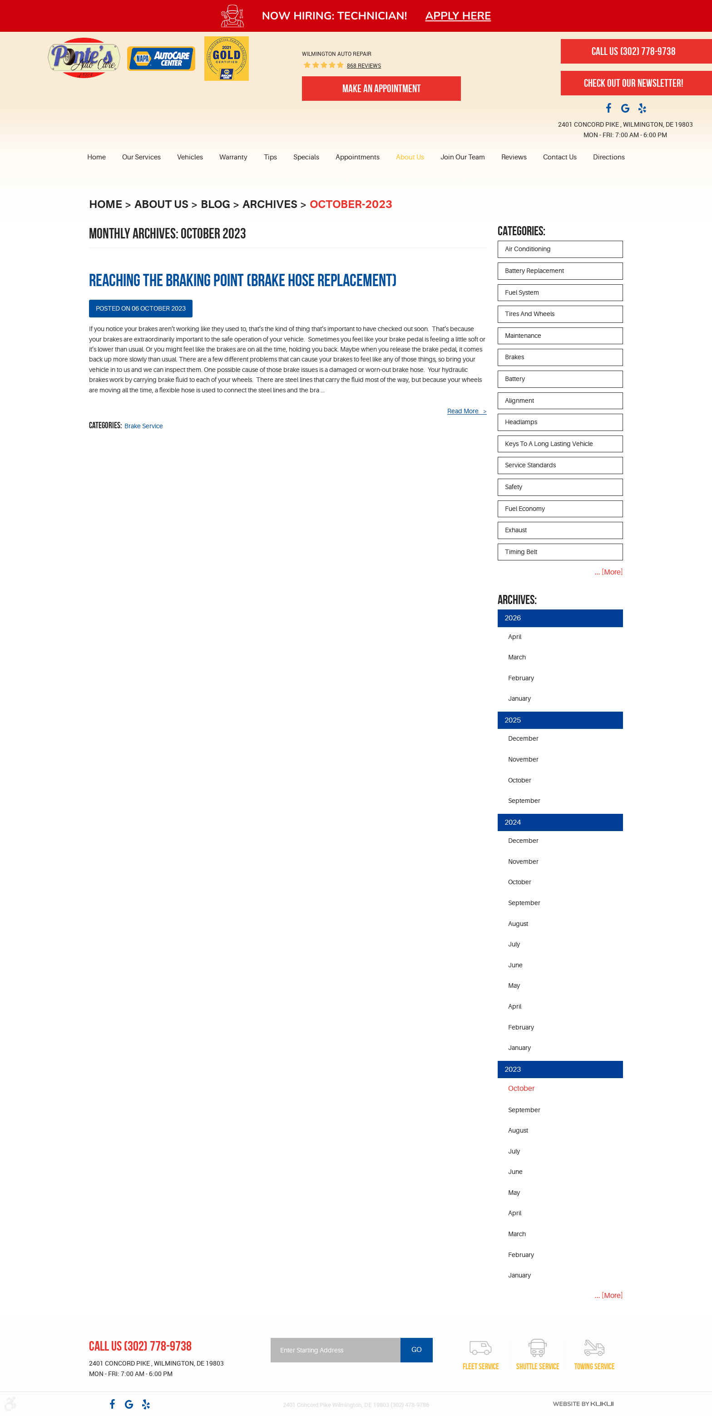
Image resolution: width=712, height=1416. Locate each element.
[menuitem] (100, 157)
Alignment (519, 400)
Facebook (608, 108)
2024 (512, 822)
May (514, 985)
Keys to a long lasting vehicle (549, 443)
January (519, 698)
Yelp (642, 108)
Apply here (458, 16)
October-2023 (351, 204)
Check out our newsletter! (633, 83)
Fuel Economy (525, 508)
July (514, 944)
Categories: (521, 231)
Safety (513, 486)
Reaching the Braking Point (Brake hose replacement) (243, 280)
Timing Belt (521, 551)
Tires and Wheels (529, 313)
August (518, 923)
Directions (609, 157)
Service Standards (530, 465)
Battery (515, 378)
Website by (583, 1403)
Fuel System (522, 292)
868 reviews (364, 65)
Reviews (514, 157)
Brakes (514, 357)
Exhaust (516, 530)
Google (625, 108)
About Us (410, 157)
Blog (215, 204)
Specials (306, 157)
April (514, 636)
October (519, 780)
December (523, 738)
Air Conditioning (528, 249)
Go (416, 1350)
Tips (270, 157)
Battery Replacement (534, 270)
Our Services (141, 157)
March (517, 657)
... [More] (609, 572)
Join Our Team (462, 157)
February (521, 678)
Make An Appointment (381, 88)
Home (96, 157)
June (515, 965)
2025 (512, 720)
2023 (512, 1069)
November (523, 759)
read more (463, 411)
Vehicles (190, 157)
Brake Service (143, 426)
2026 (512, 618)
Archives (269, 204)
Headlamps (521, 422)
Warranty (233, 157)
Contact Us (560, 157)
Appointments (358, 157)
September (524, 800)
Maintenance (523, 335)
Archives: (517, 600)
